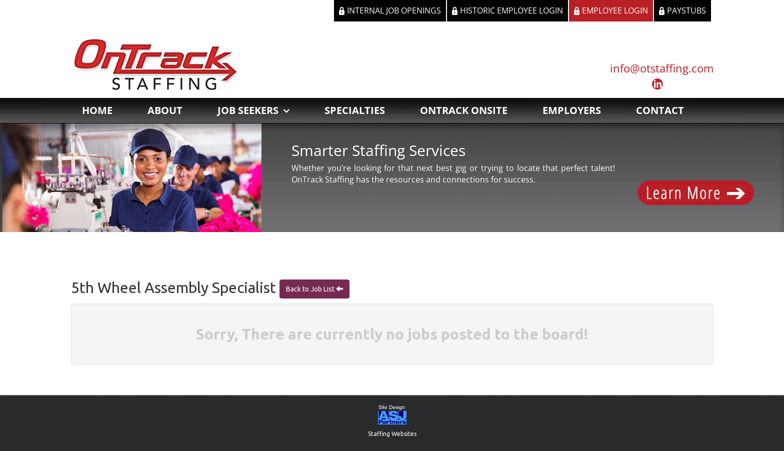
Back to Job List (311, 289)
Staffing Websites (392, 433)
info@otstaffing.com (662, 68)
